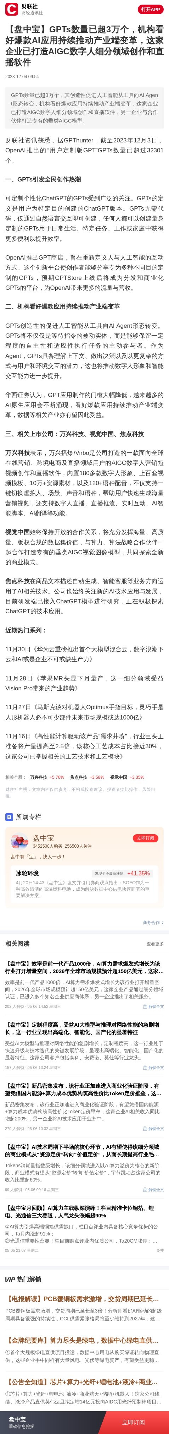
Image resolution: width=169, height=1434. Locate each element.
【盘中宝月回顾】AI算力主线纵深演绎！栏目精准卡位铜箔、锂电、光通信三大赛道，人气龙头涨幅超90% (79, 1211)
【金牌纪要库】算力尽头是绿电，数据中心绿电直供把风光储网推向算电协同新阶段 (84, 1340)
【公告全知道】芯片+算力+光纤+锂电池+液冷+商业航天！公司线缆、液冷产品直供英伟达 (84, 1382)
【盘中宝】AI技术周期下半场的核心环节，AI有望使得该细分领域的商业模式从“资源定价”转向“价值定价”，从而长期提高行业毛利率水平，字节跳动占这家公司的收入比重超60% (82, 1151)
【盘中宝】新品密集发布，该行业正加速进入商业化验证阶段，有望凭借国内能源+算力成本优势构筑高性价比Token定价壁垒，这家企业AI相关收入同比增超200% (83, 1090)
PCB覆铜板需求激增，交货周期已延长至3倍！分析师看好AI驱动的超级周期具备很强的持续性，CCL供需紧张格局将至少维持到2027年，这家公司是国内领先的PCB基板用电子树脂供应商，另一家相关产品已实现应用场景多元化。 (83, 1315)
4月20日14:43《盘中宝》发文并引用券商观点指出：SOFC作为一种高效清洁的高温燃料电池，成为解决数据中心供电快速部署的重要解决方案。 (83, 889)
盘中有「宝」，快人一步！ (38, 856)
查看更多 (155, 943)
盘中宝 (43, 838)
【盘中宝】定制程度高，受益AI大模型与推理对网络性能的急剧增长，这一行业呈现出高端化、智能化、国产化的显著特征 (82, 1028)
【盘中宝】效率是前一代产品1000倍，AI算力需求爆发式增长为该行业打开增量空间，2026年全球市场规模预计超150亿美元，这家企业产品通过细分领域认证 (84, 968)
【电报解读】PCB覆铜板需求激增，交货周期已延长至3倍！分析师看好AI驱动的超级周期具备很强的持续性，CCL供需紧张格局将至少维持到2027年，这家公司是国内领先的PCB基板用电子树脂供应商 (84, 1299)
